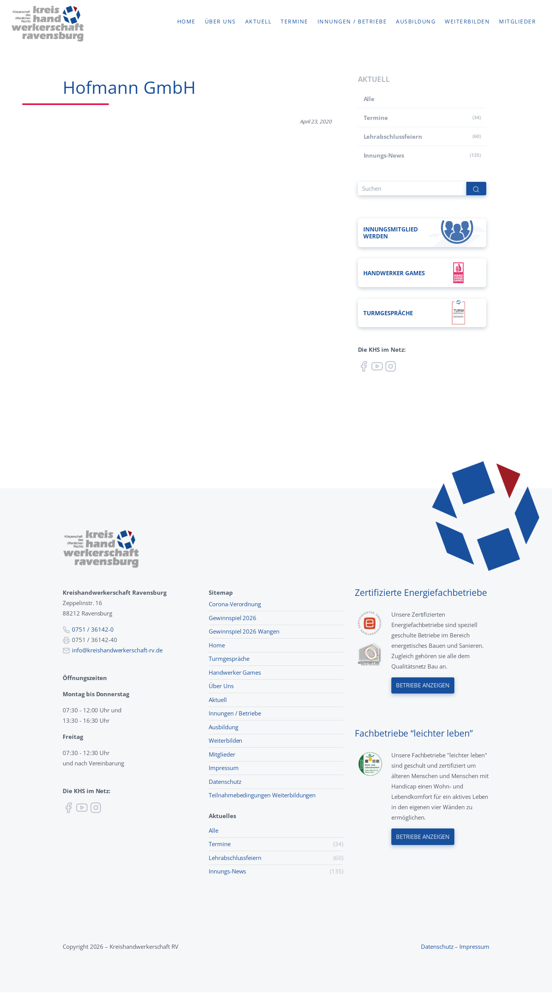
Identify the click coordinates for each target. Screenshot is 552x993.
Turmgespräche (229, 659)
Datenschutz (225, 782)
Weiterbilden (467, 22)
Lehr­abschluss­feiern (393, 136)
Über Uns (221, 686)
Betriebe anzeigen (423, 686)
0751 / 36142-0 (92, 630)
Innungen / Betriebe (352, 22)
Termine (294, 22)
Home (186, 22)
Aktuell (258, 22)
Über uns (220, 22)
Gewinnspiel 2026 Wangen (244, 632)
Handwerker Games (235, 673)
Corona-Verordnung (235, 605)
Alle (369, 99)
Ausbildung (415, 22)
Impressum (224, 768)
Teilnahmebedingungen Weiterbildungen (262, 796)
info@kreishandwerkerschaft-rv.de (117, 651)
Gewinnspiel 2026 (232, 618)
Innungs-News (384, 155)
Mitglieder (517, 22)
